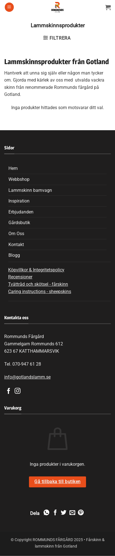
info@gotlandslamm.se (27, 377)
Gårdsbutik (19, 222)
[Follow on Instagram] (18, 391)
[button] (9, 7)
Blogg (14, 255)
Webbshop (19, 179)
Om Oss (16, 233)
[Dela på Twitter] (63, 513)
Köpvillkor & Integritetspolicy (36, 270)
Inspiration (19, 201)
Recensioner (20, 277)
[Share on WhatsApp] (46, 513)
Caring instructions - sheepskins (39, 291)
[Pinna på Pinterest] (81, 513)
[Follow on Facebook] (9, 391)
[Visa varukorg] (108, 7)
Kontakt (16, 244)
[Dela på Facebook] (55, 513)
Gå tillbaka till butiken (57, 481)
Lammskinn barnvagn (30, 190)
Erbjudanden (20, 212)
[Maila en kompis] (72, 513)
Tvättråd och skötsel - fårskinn (38, 284)
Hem (13, 168)
